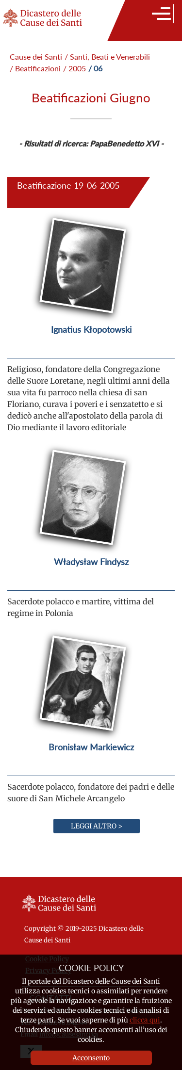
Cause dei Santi (36, 56)
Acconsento (91, 1058)
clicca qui (145, 1020)
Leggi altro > (96, 826)
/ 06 (95, 68)
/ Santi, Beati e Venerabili (107, 56)
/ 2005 (74, 68)
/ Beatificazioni (35, 68)
